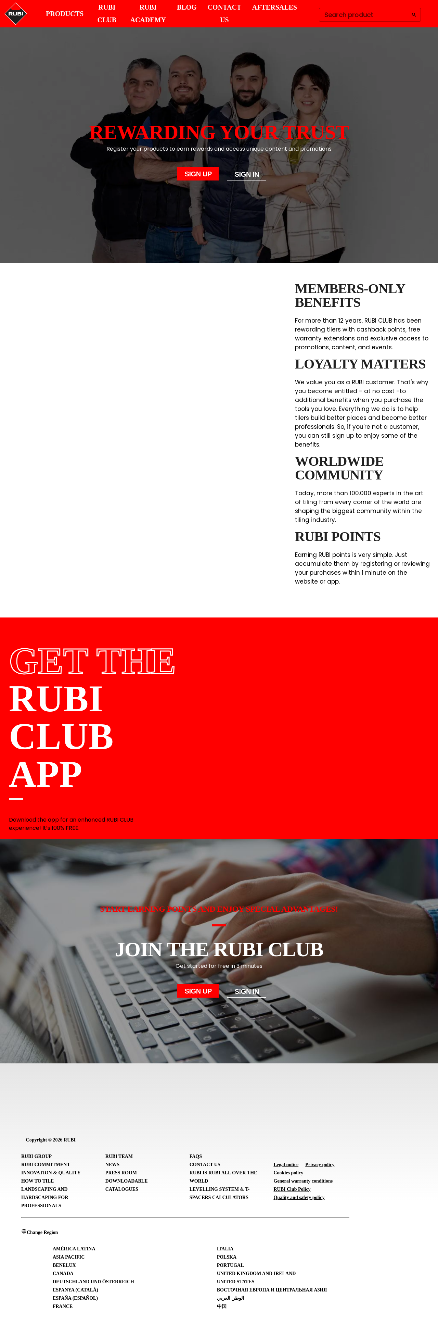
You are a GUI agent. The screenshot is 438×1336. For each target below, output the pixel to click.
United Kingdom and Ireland (256, 1273)
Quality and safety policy (298, 1197)
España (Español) (75, 1298)
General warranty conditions (303, 1181)
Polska (227, 1257)
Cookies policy (288, 1172)
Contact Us (205, 1164)
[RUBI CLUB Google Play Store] (403, 722)
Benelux (64, 1265)
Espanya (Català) (75, 1290)
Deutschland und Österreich (93, 1281)
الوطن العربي (230, 1298)
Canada (63, 1273)
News (112, 1164)
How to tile (37, 1181)
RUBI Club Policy (291, 1189)
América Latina (74, 1248)
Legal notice (285, 1164)
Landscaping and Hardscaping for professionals (44, 1197)
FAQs (196, 1156)
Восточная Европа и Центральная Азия (272, 1290)
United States (236, 1281)
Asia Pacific (69, 1257)
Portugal (230, 1265)
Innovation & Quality (51, 1172)
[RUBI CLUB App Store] (339, 722)
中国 (222, 1306)
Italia (225, 1248)
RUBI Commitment (45, 1164)
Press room (121, 1172)
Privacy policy (319, 1164)
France (63, 1306)
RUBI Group (36, 1156)
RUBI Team (119, 1156)
